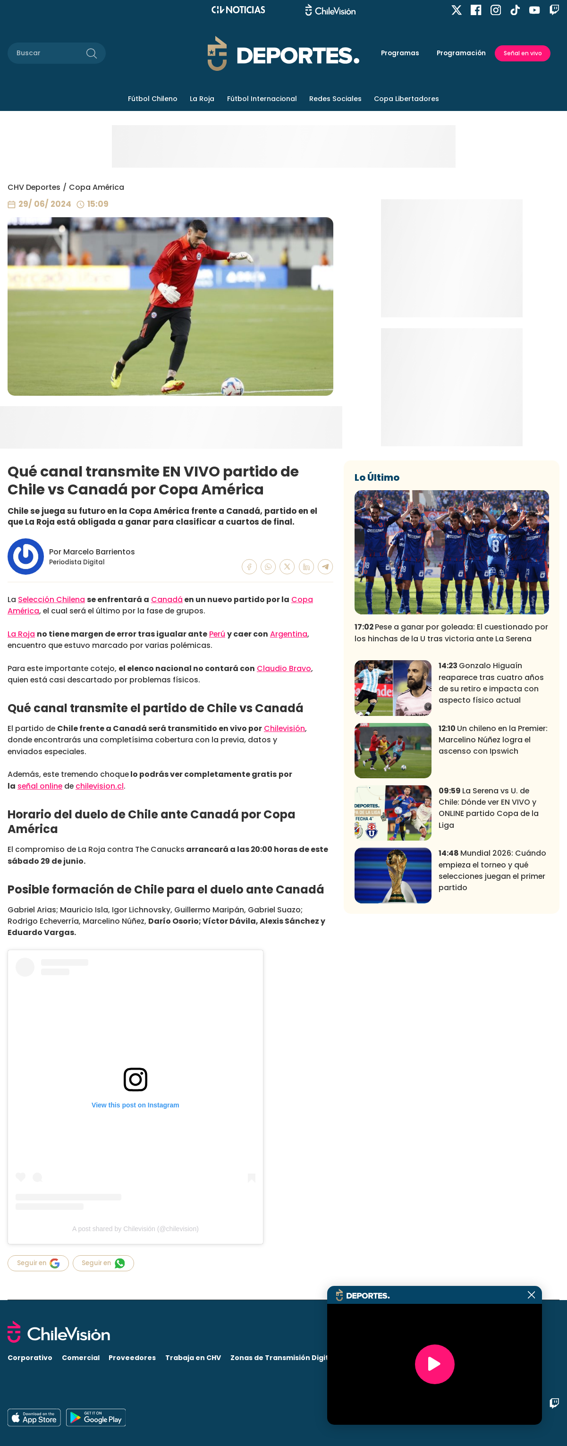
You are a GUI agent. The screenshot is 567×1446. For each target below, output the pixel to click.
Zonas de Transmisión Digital (282, 1357)
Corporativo (30, 1357)
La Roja (202, 98)
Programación (461, 53)
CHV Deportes (34, 187)
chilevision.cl (100, 786)
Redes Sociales (335, 98)
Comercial (81, 1357)
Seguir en (38, 1263)
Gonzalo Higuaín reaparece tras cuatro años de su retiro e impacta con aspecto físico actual (491, 814)
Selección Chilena (51, 599)
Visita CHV (362, 1357)
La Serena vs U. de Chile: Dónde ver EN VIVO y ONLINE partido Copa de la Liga (489, 939)
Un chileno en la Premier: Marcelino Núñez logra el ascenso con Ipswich (493, 870)
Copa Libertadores (406, 98)
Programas (400, 53)
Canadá (167, 599)
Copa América (96, 187)
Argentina (288, 634)
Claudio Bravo (284, 668)
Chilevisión (284, 728)
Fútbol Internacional (262, 98)
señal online (39, 786)
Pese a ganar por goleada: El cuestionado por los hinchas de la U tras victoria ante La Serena (451, 764)
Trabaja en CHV (193, 1357)
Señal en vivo (523, 53)
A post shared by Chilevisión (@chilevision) (135, 1229)
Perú (217, 634)
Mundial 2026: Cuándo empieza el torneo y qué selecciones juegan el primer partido (492, 1001)
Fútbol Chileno (153, 98)
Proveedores (132, 1357)
